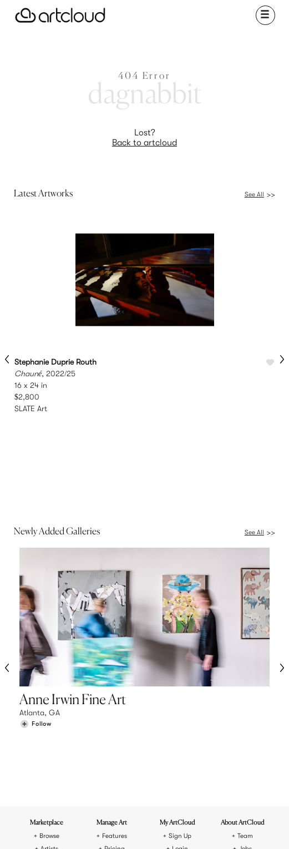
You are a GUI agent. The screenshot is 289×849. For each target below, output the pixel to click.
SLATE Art (30, 408)
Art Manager (180, 710)
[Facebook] (136, 825)
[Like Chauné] (270, 363)
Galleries (49, 710)
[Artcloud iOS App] (172, 827)
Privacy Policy (166, 788)
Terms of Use (122, 788)
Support (114, 710)
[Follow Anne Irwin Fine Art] (35, 631)
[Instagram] (98, 825)
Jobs (245, 696)
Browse (49, 684)
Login (180, 696)
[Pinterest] (116, 825)
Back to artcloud (144, 143)
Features (114, 684)
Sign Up (180, 684)
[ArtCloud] (60, 15)
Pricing (114, 696)
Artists (49, 696)
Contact (245, 710)
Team (245, 684)
